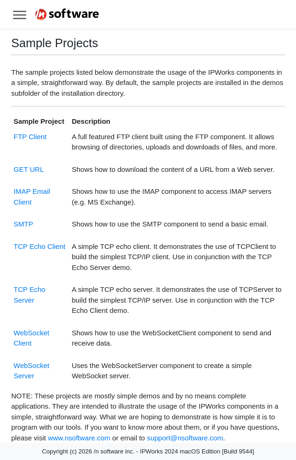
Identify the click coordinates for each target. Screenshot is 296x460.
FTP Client (30, 137)
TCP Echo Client (39, 246)
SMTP (23, 224)
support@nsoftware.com (185, 438)
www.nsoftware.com (79, 438)
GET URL (29, 169)
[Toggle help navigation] (19, 14)
